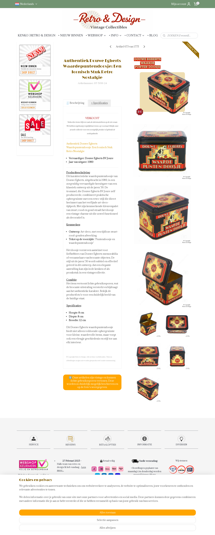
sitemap (104, 529)
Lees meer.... (79, 496)
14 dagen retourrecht (104, 500)
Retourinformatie (29, 494)
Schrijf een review (72, 505)
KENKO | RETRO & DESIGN (36, 35)
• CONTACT (134, 35)
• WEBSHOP (96, 35)
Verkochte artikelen (72, 512)
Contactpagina (27, 491)
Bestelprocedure (28, 484)
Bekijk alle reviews (72, 502)
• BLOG (152, 35)
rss (110, 529)
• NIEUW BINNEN (70, 35)
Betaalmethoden (28, 497)
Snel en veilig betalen (104, 497)
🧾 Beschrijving (75, 102)
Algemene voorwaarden (32, 487)
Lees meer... (81, 483)
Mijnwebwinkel (150, 529)
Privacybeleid (27, 507)
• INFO (115, 35)
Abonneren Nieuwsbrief (32, 510)
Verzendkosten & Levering (33, 500)
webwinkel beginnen (122, 529)
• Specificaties (99, 102)
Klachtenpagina (27, 503)
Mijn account (181, 4)
